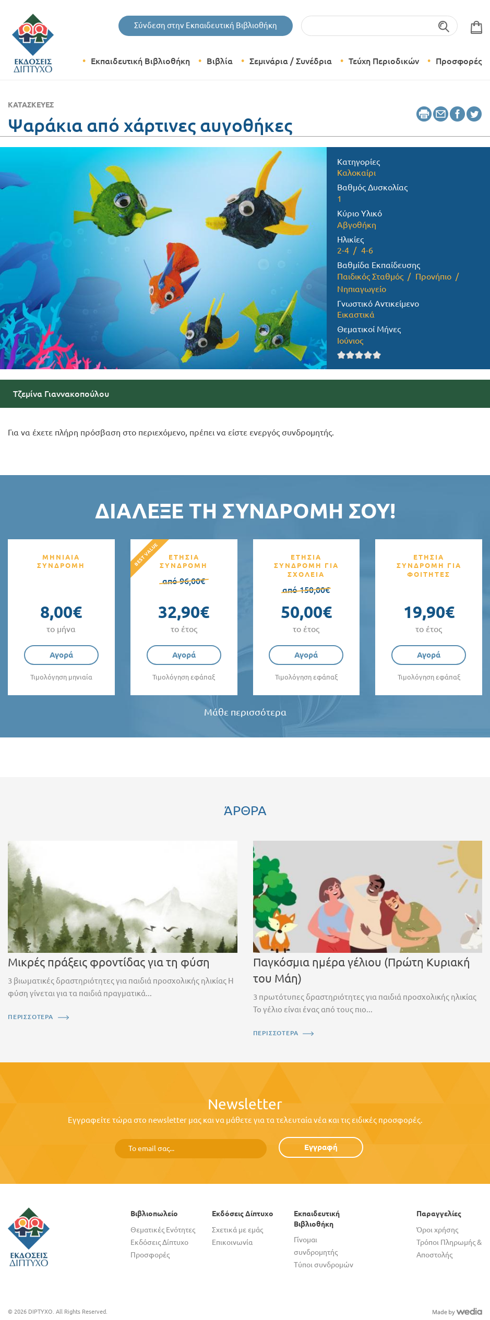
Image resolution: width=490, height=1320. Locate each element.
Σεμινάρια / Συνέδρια (290, 61)
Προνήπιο (433, 276)
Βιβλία (220, 61)
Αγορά (61, 654)
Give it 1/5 (341, 355)
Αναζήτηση (444, 26)
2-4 (343, 250)
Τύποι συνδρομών (323, 1265)
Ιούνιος (350, 340)
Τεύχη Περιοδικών (384, 61)
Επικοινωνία (232, 1242)
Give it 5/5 (377, 355)
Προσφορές (459, 61)
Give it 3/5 (359, 355)
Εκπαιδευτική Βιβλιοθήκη (140, 61)
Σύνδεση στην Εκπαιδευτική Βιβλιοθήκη (205, 25)
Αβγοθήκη (356, 224)
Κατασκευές (31, 105)
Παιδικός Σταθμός (370, 276)
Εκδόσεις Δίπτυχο (159, 1242)
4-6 (367, 250)
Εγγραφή (321, 1147)
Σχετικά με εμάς (237, 1230)
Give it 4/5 (368, 355)
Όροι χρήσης (437, 1230)
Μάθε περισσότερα (245, 712)
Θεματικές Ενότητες (162, 1230)
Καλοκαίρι (356, 172)
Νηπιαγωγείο (361, 289)
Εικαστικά (356, 314)
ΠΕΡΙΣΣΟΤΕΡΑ (30, 1016)
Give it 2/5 (350, 355)
